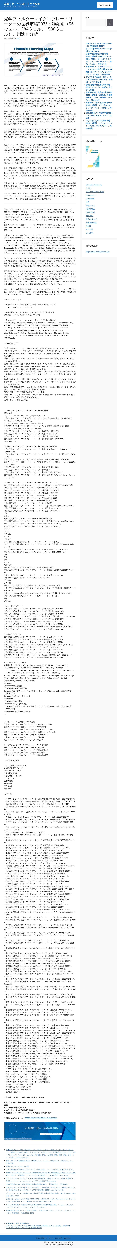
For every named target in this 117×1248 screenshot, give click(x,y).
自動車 (88, 226)
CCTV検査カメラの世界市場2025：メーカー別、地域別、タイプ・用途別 (99, 115)
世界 (17, 1223)
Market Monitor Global (95, 192)
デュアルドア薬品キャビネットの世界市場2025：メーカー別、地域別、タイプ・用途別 (99, 79)
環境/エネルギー (92, 219)
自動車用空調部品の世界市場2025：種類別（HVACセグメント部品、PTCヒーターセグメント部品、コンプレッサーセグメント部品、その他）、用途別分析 (99, 59)
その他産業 (90, 198)
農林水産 (89, 229)
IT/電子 (89, 188)
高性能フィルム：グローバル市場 (17, 1166)
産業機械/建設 (24, 1223)
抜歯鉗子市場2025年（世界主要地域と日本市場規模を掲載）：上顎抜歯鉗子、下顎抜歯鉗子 (37, 1184)
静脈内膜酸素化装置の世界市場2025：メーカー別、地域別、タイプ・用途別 (99, 87)
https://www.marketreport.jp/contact (41, 1118)
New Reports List (105, 5)
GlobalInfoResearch (94, 185)
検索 (87, 17)
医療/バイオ (90, 205)
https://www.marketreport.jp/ (98, 251)
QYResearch (10, 1223)
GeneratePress (76, 1238)
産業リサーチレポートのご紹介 (22, 4)
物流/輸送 (89, 216)
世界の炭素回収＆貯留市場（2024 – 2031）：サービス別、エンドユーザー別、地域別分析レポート (40, 1170)
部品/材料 (89, 233)
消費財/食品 (90, 212)
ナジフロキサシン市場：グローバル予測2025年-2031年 (24, 1228)
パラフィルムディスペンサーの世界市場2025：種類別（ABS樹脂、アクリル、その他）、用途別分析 (38, 1226)
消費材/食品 (90, 209)
